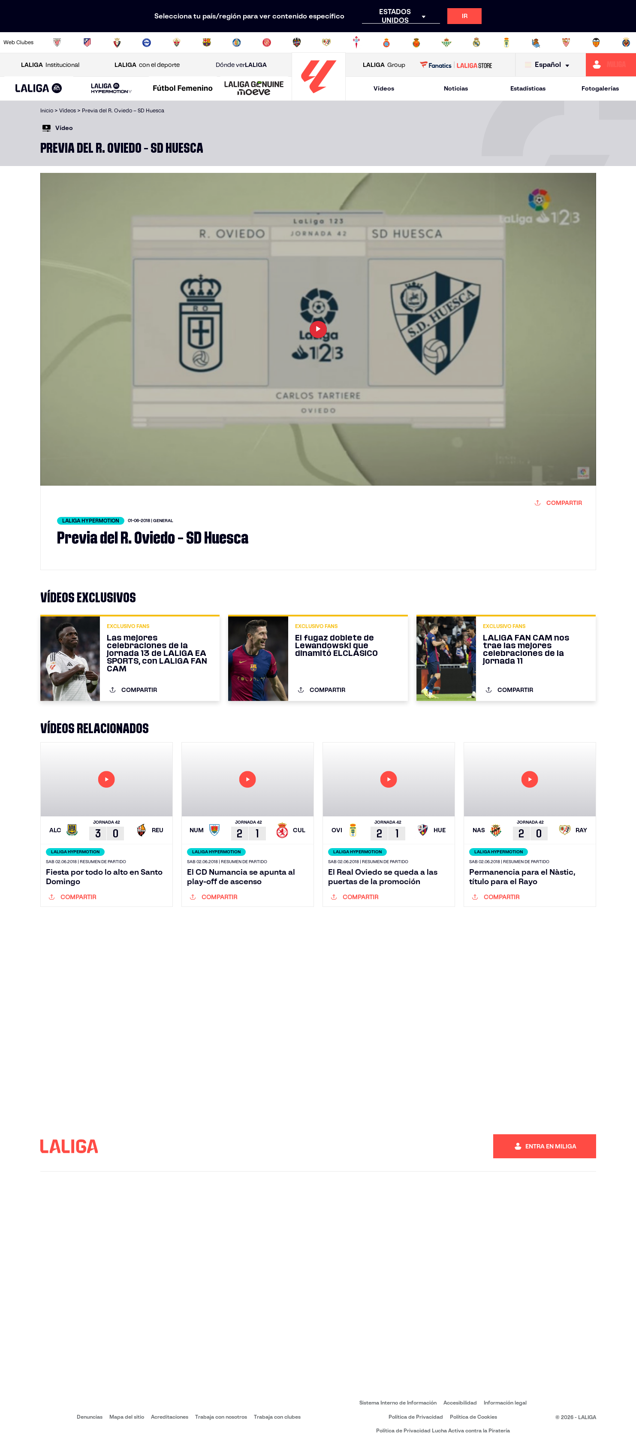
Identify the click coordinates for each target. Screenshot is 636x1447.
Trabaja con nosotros (221, 1417)
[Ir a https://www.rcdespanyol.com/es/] (386, 42)
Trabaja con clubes (277, 1417)
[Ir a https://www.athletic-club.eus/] (57, 42)
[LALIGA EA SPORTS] (39, 88)
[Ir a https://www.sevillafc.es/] (566, 42)
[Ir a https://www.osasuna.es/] (117, 42)
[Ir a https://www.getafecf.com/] (236, 42)
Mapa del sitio (126, 1417)
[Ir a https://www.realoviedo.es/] (506, 42)
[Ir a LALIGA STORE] (456, 64)
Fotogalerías (600, 88)
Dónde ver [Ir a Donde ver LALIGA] (241, 65)
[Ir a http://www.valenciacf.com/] (596, 42)
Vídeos (384, 88)
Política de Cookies (473, 1417)
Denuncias (89, 1417)
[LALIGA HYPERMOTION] (112, 88)
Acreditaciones (169, 1417)
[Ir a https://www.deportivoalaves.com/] (146, 42)
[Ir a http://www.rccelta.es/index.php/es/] (356, 42)
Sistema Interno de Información (398, 1402)
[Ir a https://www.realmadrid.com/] (476, 42)
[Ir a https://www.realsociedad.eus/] (536, 42)
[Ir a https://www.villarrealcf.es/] (626, 42)
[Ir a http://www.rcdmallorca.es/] (416, 42)
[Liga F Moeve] (182, 88)
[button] (39, 88)
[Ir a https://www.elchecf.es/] (176, 42)
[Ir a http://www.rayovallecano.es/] (326, 42)
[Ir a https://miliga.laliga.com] (611, 64)
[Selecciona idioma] (549, 65)
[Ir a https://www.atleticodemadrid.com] (87, 42)
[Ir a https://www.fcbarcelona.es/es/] (206, 42)
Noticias (456, 88)
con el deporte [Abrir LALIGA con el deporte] (147, 65)
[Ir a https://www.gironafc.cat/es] (266, 42)
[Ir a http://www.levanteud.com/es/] (296, 42)
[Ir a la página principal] (318, 96)
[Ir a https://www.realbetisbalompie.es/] (446, 42)
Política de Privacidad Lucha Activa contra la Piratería (443, 1430)
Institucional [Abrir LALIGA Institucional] (50, 65)
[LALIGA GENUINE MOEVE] (254, 88)
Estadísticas (528, 88)
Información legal (505, 1402)
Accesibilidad (460, 1402)
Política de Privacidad (416, 1417)
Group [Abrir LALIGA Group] (384, 65)
